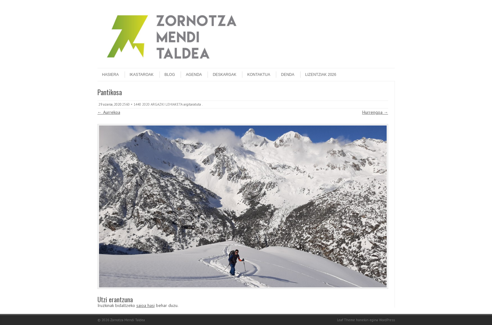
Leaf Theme (346, 320)
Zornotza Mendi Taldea (127, 320)
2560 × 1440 (131, 104)
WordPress (387, 320)
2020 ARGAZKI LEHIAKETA (162, 104)
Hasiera (110, 74)
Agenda (194, 74)
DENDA (287, 74)
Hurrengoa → (375, 112)
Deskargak (224, 74)
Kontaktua (258, 74)
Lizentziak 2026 (320, 74)
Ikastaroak (142, 74)
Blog (170, 74)
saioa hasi (145, 305)
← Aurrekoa (108, 112)
